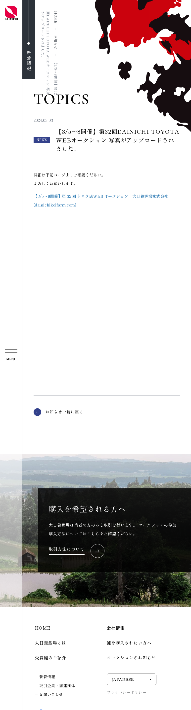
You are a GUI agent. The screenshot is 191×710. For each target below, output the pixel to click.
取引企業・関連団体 (57, 685)
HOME (42, 628)
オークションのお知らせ (131, 657)
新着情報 (47, 676)
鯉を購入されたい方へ (129, 643)
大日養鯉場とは (50, 643)
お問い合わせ (51, 694)
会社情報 (116, 628)
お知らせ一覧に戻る (64, 412)
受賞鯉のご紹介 (50, 657)
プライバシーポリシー (126, 692)
